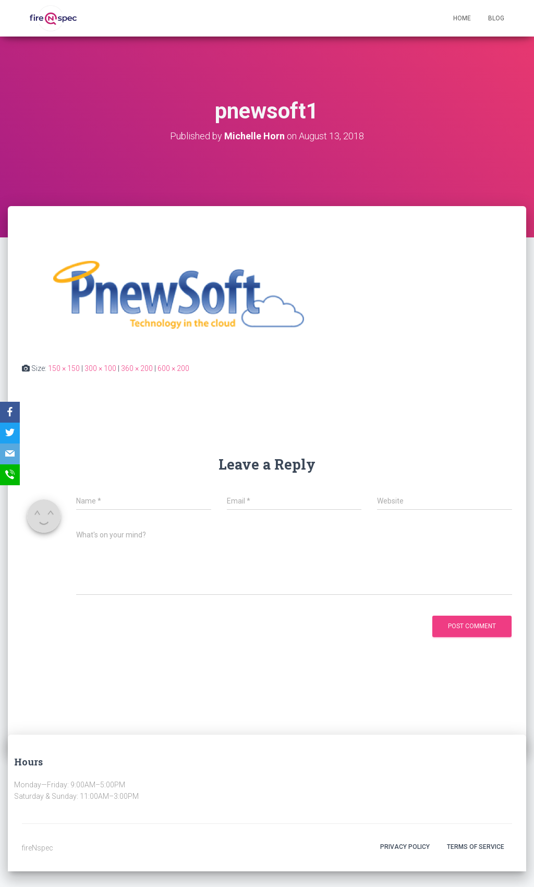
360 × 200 (137, 368)
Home (462, 18)
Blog (496, 18)
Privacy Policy (405, 846)
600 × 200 (173, 368)
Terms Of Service (475, 846)
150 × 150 (64, 368)
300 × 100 (100, 368)
